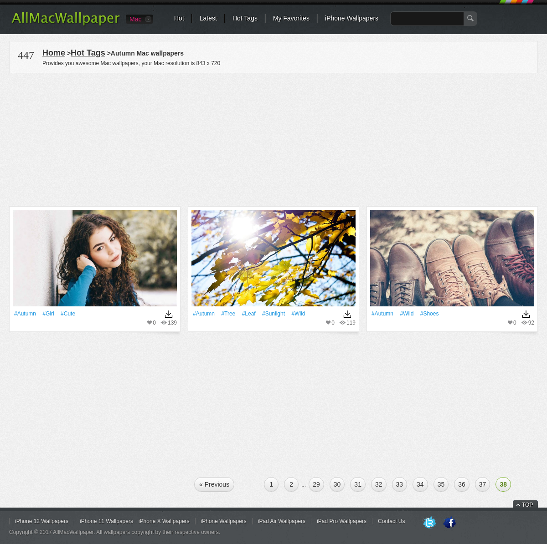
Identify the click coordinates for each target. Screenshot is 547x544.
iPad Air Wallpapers (281, 521)
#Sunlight (273, 313)
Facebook (449, 523)
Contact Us (391, 521)
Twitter (429, 523)
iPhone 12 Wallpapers (41, 521)
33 (399, 484)
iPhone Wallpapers (351, 18)
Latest (208, 18)
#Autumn (25, 313)
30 (337, 484)
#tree (228, 313)
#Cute (68, 313)
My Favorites (291, 18)
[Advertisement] (273, 138)
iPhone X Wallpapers (164, 521)
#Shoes (429, 313)
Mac (135, 19)
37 (482, 484)
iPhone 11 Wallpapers (106, 521)
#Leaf (249, 313)
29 (316, 484)
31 (357, 484)
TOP (527, 505)
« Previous (214, 484)
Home (53, 52)
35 (441, 484)
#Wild (298, 313)
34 (420, 484)
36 (461, 484)
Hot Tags (245, 18)
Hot (179, 18)
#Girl (48, 313)
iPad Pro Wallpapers (341, 521)
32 (378, 484)
